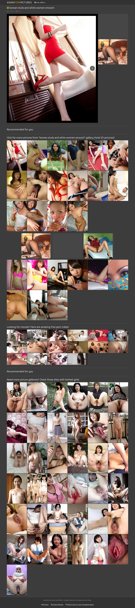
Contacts (45, 604)
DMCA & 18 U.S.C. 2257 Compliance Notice (79, 604)
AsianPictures (19, 2)
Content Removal (57, 604)
